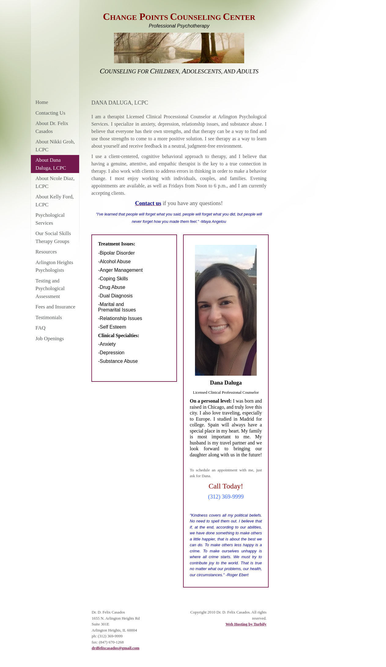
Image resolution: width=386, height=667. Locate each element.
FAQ (40, 328)
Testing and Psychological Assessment (49, 288)
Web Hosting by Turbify (246, 624)
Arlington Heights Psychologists (54, 266)
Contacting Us (50, 113)
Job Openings (49, 338)
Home (41, 102)
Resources (46, 252)
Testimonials (48, 317)
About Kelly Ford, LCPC (54, 201)
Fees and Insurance (55, 307)
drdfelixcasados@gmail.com (115, 648)
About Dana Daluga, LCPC (50, 164)
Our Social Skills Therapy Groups (53, 237)
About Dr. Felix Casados (51, 127)
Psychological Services (49, 219)
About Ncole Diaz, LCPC (55, 182)
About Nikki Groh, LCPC (55, 146)
